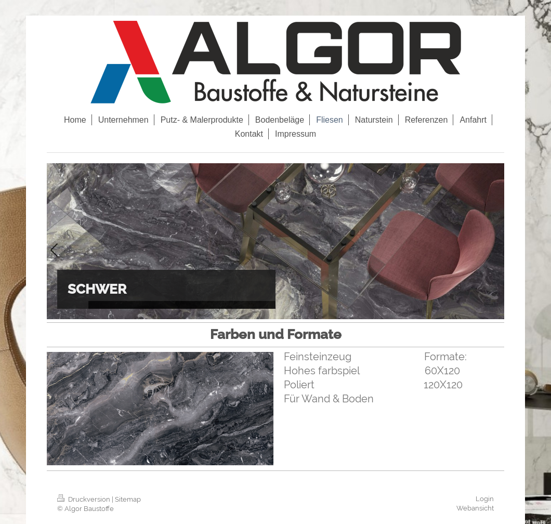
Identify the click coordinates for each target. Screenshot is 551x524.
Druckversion (84, 499)
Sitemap (128, 499)
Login (485, 499)
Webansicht (475, 508)
